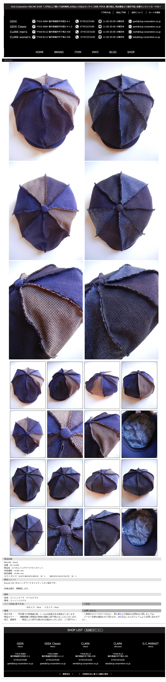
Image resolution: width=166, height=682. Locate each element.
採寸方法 (19, 604)
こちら (129, 617)
